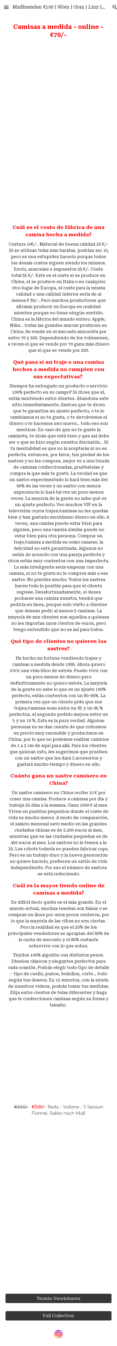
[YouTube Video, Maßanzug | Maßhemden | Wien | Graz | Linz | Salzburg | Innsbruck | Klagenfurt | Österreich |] (58, 1207)
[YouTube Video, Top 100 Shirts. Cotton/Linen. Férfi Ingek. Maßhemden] (58, 89)
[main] (58, 31)
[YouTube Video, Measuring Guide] (58, 173)
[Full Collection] (58, 1315)
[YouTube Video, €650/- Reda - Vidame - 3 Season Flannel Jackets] (58, 1061)
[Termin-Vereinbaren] (58, 1298)
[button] (6, 7)
